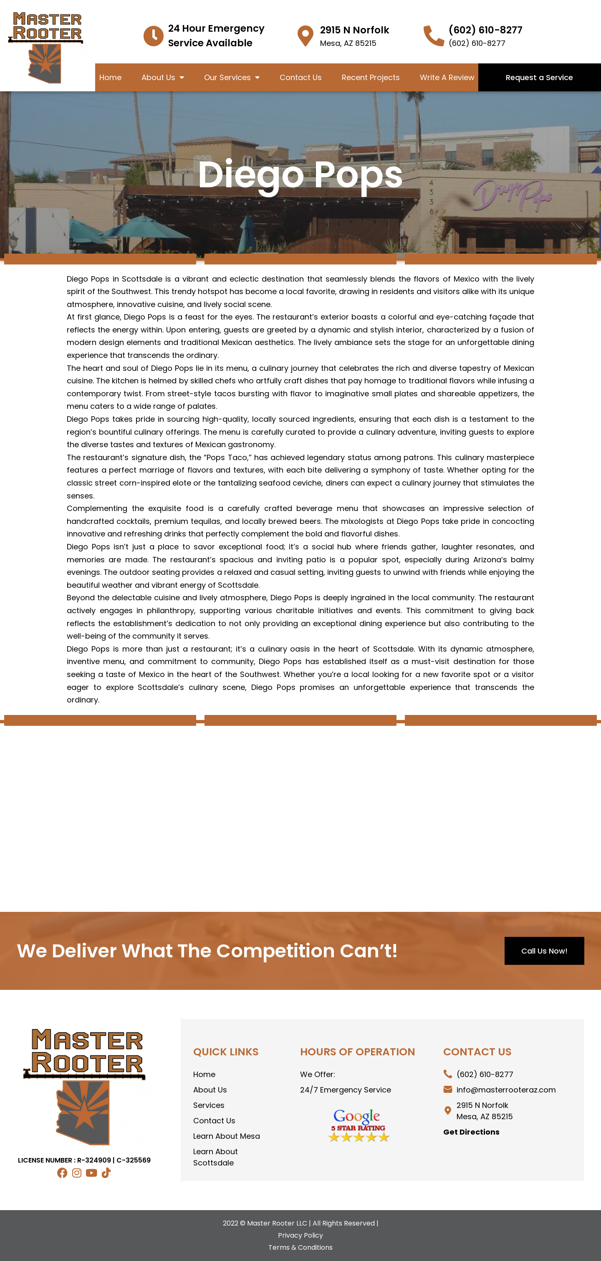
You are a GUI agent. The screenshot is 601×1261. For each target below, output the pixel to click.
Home (110, 77)
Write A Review (447, 77)
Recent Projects (371, 77)
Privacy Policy (300, 1235)
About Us (162, 77)
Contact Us (301, 77)
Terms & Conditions (300, 1247)
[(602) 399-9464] (434, 35)
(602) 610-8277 (486, 30)
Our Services (232, 77)
